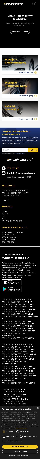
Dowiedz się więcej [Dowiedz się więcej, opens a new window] (21, 428)
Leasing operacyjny (11, 195)
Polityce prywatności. (20, 153)
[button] (19, 456)
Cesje (4, 198)
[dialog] (20, 432)
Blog (4, 219)
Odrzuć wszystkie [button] (20, 451)
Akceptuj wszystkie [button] (20, 446)
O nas (4, 211)
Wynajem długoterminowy (14, 191)
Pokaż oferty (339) (28, 72)
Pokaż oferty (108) (28, 95)
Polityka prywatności (12, 221)
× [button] (38, 408)
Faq (3, 216)
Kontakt (5, 214)
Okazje (5, 200)
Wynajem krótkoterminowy (15, 193)
